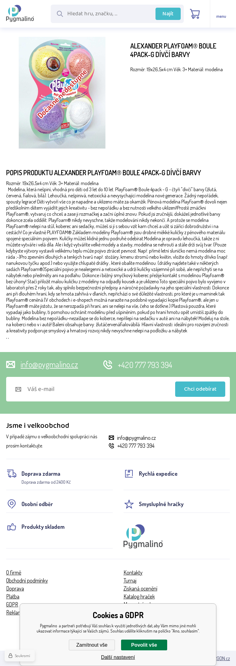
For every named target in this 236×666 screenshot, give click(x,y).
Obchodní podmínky (27, 580)
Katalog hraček (139, 596)
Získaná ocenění (140, 588)
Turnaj (130, 580)
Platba (12, 596)
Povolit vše (144, 645)
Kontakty (133, 572)
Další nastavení (118, 657)
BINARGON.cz (217, 658)
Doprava (15, 588)
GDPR (12, 604)
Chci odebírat (200, 389)
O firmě (13, 572)
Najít (168, 14)
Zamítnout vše (91, 645)
